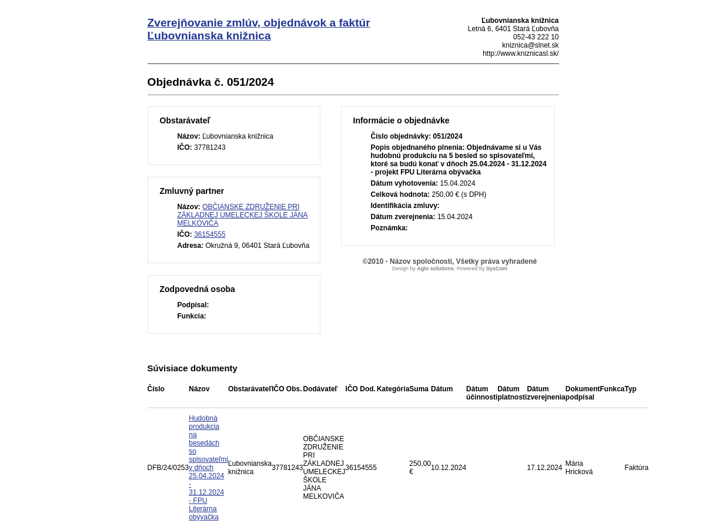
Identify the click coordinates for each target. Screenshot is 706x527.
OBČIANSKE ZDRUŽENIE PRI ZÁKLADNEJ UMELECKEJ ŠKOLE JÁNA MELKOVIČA (243, 215)
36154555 (209, 234)
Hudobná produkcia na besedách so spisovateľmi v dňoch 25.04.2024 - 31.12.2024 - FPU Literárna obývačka (208, 467)
